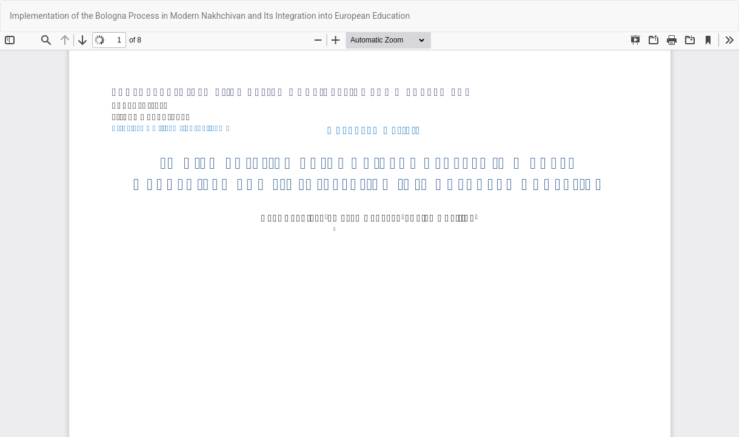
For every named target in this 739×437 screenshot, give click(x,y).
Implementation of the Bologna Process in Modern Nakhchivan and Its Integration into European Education (210, 16)
